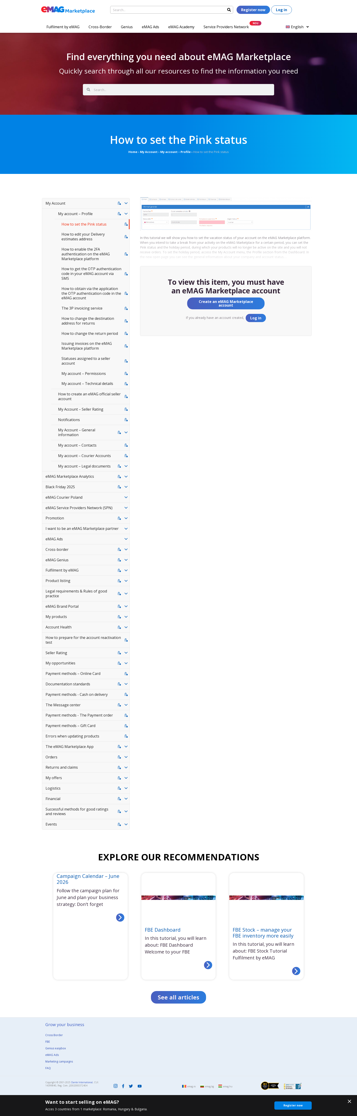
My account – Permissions (83, 373)
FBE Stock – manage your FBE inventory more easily (263, 932)
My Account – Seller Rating (80, 409)
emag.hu (227, 1086)
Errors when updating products (72, 736)
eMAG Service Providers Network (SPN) (79, 507)
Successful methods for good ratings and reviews (77, 811)
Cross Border (54, 1035)
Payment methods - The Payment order (79, 715)
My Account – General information (76, 432)
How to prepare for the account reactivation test (83, 640)
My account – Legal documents (84, 466)
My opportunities (60, 663)
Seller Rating (56, 652)
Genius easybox (55, 1048)
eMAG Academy (181, 26)
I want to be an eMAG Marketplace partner (82, 528)
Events (51, 824)
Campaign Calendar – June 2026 (88, 878)
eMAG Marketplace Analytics (70, 476)
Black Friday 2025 (60, 486)
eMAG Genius (57, 559)
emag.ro (191, 1086)
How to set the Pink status (84, 224)
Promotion (55, 518)
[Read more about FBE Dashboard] (208, 965)
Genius (127, 26)
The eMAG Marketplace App (70, 746)
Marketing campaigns (59, 1061)
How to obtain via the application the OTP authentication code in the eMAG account (91, 293)
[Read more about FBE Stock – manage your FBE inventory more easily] (296, 971)
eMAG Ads (150, 26)
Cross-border (57, 549)
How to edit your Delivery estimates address (83, 237)
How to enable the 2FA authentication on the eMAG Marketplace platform (85, 254)
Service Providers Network (226, 26)
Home (132, 152)
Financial (53, 798)
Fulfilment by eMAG (62, 26)
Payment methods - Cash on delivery (77, 694)
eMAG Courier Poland (64, 497)
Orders (51, 757)
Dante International (82, 1082)
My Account (149, 152)
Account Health (58, 627)
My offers (54, 777)
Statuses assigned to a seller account (85, 361)
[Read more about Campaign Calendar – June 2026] (120, 917)
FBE (47, 1042)
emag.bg (209, 1086)
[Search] (229, 9)
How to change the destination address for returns (87, 321)
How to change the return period (89, 333)
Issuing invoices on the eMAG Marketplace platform (86, 346)
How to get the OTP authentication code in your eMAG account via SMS (91, 273)
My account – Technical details (87, 383)
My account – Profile (175, 152)
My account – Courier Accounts (84, 455)
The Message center (63, 704)
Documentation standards (68, 683)
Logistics (53, 788)
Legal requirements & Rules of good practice (76, 593)
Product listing (58, 580)
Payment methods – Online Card (73, 673)
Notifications (69, 419)
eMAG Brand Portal (62, 606)
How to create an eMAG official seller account (89, 396)
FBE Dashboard (163, 929)
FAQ (48, 1068)
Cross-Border (100, 26)
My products (56, 616)
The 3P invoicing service (81, 308)
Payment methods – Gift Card (70, 725)
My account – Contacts (77, 445)
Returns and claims (62, 767)
